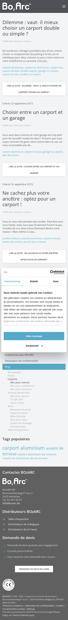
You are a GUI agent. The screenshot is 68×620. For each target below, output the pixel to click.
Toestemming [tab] (12, 281)
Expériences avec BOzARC (19, 354)
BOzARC (6, 596)
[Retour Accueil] (16, 6)
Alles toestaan (34, 336)
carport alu (56, 67)
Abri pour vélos (18, 419)
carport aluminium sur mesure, (37, 454)
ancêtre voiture (10, 238)
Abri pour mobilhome (22, 385)
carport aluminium (12, 67)
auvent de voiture (12, 241)
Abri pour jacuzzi (19, 396)
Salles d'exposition (18, 429)
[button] (64, 6)
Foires (11, 375)
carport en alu (10, 74)
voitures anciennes (31, 238)
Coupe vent (16, 399)
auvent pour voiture (34, 241)
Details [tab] (34, 281)
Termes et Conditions (12, 605)
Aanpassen (34, 345)
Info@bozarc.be (11, 503)
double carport (28, 70)
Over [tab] (56, 281)
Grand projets (18, 426)
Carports (12, 379)
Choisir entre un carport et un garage (32, 115)
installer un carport (30, 74)
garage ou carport (48, 70)
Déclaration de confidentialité (21, 360)
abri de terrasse (38, 458)
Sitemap (31, 608)
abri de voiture (10, 155)
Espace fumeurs (19, 412)
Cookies (59, 605)
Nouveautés (14, 372)
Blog (7, 366)
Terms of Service (21, 615)
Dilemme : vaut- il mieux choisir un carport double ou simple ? (31, 28)
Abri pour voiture (22, 41)
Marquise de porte (20, 409)
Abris (10, 406)
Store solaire (17, 402)
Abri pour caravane (21, 389)
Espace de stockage (21, 423)
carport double (10, 70)
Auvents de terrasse (19, 392)
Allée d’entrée (17, 416)
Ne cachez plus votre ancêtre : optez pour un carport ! (28, 199)
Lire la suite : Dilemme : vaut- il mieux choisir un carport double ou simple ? (34, 89)
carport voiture (33, 151)
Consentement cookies (13, 608)
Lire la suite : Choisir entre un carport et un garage (34, 169)
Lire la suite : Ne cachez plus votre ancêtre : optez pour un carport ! (34, 256)
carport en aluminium (37, 67)
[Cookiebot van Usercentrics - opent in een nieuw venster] (50, 272)
